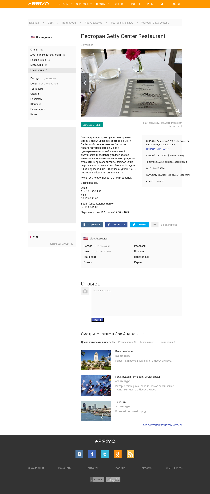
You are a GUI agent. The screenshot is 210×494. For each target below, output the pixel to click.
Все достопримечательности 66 (162, 425)
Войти (176, 3)
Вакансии (64, 468)
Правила (119, 468)
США (50, 22)
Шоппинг (139, 251)
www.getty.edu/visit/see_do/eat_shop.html (168, 174)
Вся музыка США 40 (61, 243)
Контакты (92, 468)
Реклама (146, 468)
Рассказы (140, 245)
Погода (88, 245)
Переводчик (141, 256)
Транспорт (89, 256)
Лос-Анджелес (93, 22)
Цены (87, 251)
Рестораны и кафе (122, 22)
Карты (138, 262)
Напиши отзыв (102, 290)
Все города (69, 22)
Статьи (87, 262)
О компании (36, 468)
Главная (34, 22)
